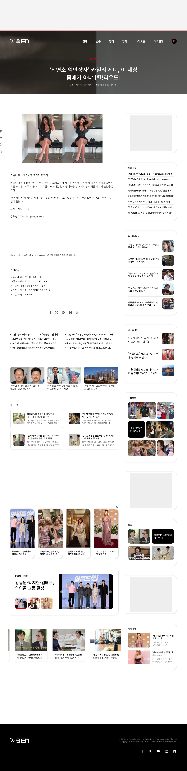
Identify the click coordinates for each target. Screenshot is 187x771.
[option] (86, 591)
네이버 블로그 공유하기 (70, 312)
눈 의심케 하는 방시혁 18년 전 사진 (26, 277)
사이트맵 (168, 739)
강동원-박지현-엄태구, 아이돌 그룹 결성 (34, 585)
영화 (124, 41)
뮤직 (111, 41)
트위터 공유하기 (56, 312)
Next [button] (110, 591)
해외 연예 (132, 628)
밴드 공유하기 (77, 312)
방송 (98, 41)
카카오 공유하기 (63, 312)
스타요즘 (140, 41)
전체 (84, 41)
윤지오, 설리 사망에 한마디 (22, 294)
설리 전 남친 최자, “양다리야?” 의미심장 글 (30, 290)
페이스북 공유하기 (51, 312)
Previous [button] (61, 591)
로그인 (174, 739)
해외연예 (158, 41)
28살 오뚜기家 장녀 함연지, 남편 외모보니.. (30, 281)
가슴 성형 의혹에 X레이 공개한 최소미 (28, 285)
